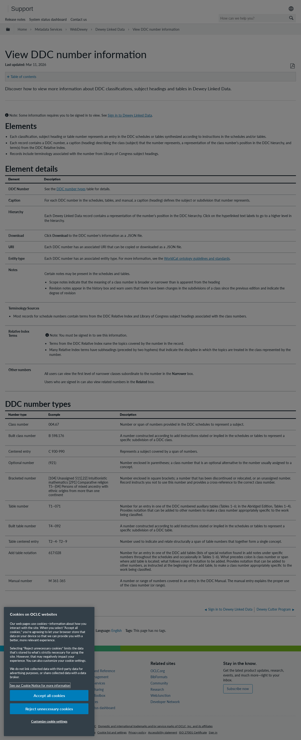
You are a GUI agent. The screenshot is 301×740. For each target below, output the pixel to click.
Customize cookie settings (49, 721)
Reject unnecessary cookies (49, 709)
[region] (49, 671)
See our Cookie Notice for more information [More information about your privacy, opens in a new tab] (40, 685)
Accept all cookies (49, 695)
